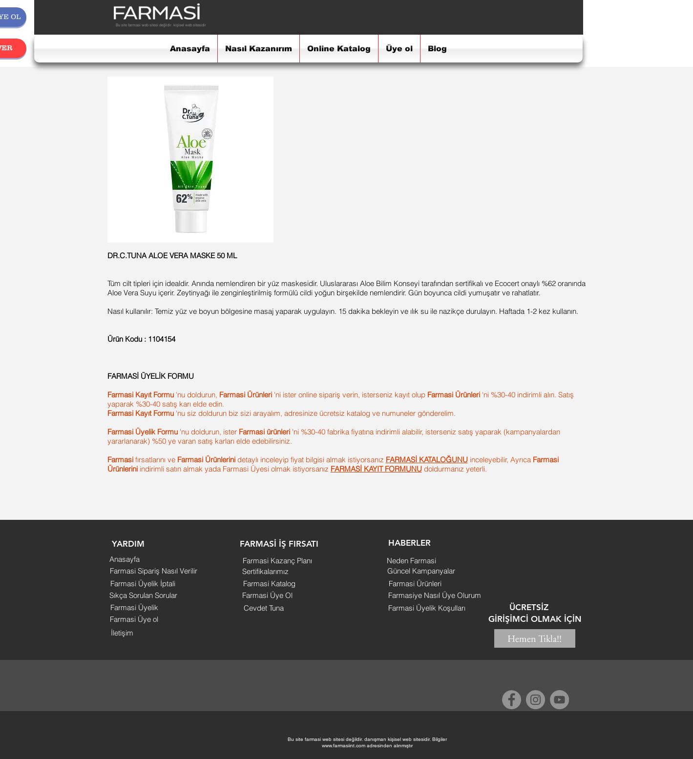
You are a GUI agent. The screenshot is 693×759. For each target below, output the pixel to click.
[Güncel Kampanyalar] (421, 571)
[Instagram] (535, 699)
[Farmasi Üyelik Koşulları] (427, 608)
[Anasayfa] (124, 559)
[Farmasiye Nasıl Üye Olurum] (435, 595)
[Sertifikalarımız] (265, 571)
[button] (128, 544)
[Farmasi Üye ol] (134, 619)
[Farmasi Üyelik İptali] (143, 583)
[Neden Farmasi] (411, 561)
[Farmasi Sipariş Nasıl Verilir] (154, 571)
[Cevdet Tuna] (264, 607)
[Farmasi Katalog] (269, 583)
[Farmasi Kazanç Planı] (277, 560)
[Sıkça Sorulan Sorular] (143, 595)
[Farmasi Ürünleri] (415, 583)
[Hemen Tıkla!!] (534, 638)
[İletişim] (122, 633)
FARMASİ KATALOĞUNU (427, 459)
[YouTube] (559, 699)
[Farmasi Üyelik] (134, 607)
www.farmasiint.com (343, 745)
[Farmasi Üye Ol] (268, 595)
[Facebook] (511, 699)
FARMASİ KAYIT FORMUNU (376, 468)
